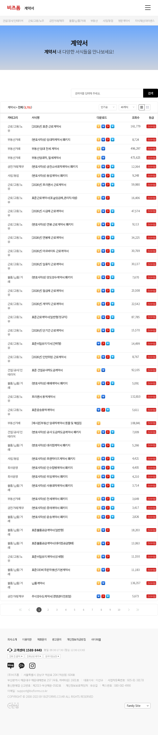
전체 (20, 107)
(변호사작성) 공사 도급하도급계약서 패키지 (56, 432)
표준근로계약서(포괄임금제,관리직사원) (54, 198)
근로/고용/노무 (15, 128)
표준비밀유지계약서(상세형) (48, 556)
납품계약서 (38, 583)
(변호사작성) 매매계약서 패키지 (50, 383)
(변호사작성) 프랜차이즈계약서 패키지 (53, 458)
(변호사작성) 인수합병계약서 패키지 (52, 467)
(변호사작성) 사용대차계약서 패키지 (52, 485)
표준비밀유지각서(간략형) (46, 343)
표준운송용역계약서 (43, 410)
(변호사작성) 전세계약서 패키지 (50, 498)
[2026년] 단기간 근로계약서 (48, 330)
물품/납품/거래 (15, 279)
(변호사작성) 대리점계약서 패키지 (51, 445)
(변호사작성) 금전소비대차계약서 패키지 (55, 166)
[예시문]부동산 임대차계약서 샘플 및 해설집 (57, 423)
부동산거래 (14, 139)
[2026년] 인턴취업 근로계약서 (49, 357)
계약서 (11, 107)
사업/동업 (13, 175)
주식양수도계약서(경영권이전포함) (51, 596)
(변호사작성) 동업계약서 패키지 (50, 175)
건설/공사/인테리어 (15, 372)
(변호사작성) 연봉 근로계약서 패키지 (52, 224)
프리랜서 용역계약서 (43, 396)
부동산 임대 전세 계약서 (45, 148)
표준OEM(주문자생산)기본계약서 (51, 569)
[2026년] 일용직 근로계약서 (48, 264)
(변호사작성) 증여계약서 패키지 (50, 508)
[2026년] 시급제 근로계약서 (48, 211)
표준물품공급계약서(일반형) (48, 530)
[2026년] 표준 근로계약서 (46, 126)
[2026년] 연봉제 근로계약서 (48, 237)
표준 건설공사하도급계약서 (47, 370)
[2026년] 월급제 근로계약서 (48, 290)
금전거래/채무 (16, 166)
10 (119, 609)
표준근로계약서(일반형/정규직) (49, 317)
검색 (150, 93)
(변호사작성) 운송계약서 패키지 (50, 517)
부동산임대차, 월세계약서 (46, 157)
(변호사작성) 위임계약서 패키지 (50, 476)
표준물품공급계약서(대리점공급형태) (53, 543)
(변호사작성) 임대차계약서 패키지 (51, 139)
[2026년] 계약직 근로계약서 (48, 304)
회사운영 (13, 467)
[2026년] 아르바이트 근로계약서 (50, 251)
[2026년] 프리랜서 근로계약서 (49, 184)
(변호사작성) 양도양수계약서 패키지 (52, 277)
